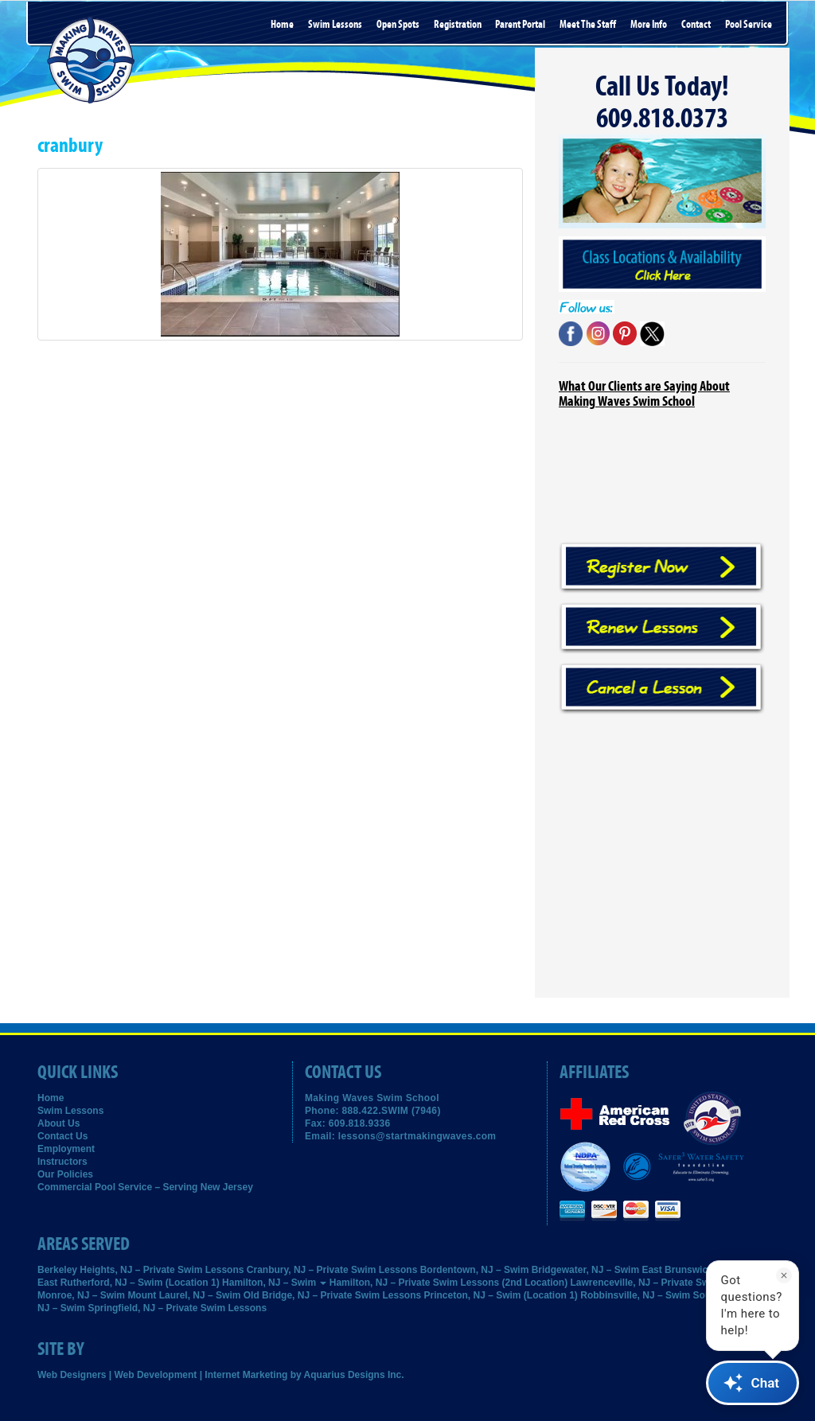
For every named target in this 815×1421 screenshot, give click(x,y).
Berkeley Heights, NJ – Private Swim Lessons (140, 1269)
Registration (458, 24)
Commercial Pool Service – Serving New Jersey (145, 1187)
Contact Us (62, 1136)
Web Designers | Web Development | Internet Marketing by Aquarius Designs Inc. (220, 1374)
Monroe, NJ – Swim (81, 1295)
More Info (648, 24)
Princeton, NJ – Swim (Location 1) (501, 1295)
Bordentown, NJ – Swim (474, 1269)
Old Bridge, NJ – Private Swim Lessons (332, 1295)
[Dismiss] (784, 1275)
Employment (66, 1148)
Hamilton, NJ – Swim (274, 1282)
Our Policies (65, 1174)
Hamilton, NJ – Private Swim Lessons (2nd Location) (448, 1282)
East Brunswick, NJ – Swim (703, 1269)
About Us (58, 1123)
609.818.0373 (662, 118)
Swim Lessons (335, 24)
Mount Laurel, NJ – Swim (183, 1295)
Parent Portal (520, 24)
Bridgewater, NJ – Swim (585, 1269)
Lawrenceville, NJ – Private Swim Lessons (666, 1282)
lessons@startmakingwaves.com (417, 1136)
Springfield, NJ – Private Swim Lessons (177, 1308)
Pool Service (748, 24)
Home (282, 24)
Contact (696, 24)
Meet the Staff (588, 24)
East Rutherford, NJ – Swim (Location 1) (128, 1282)
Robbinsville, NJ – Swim (635, 1295)
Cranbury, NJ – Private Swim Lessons (332, 1269)
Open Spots (397, 24)
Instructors (62, 1161)
